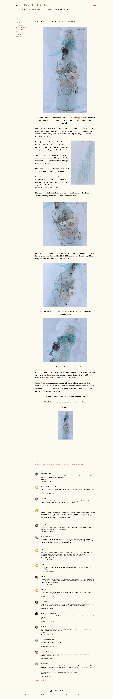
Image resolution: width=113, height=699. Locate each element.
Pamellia (43, 601)
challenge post (52, 375)
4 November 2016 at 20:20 (47, 559)
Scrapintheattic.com (47, 486)
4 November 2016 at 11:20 (47, 520)
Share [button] (17, 18)
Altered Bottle (20, 30)
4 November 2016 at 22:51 (47, 584)
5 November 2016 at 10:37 (47, 608)
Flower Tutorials (59, 9)
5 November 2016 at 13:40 (47, 621)
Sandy (42, 626)
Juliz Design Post (46, 639)
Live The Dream (35, 5)
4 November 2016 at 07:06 (47, 493)
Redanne (43, 498)
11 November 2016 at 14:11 (47, 676)
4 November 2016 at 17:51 (47, 531)
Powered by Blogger (56, 691)
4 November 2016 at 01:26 (47, 481)
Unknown (43, 565)
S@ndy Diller (44, 473)
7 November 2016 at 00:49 (47, 658)
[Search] (94, 5)
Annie (42, 663)
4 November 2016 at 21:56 (47, 571)
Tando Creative (41, 383)
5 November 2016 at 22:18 (47, 634)
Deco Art (18, 34)
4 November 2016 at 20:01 (47, 545)
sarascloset (44, 510)
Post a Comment (40, 680)
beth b (43, 590)
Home (24, 9)
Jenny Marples (45, 525)
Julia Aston (44, 651)
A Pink (42, 550)
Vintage (18, 36)
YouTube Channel (34, 9)
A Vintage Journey (21, 27)
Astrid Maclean (45, 536)
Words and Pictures (47, 613)
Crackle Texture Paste (22, 32)
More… (69, 9)
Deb (42, 576)
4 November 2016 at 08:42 (47, 505)
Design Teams (47, 9)
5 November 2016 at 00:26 (47, 596)
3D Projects (19, 25)
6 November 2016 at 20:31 (47, 646)
